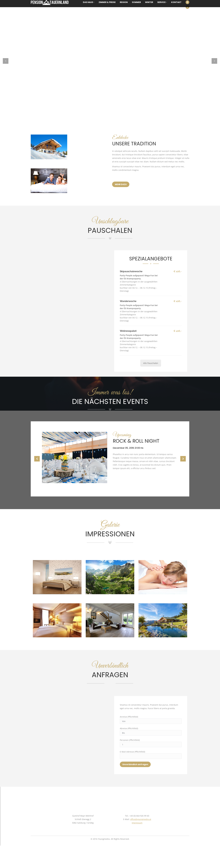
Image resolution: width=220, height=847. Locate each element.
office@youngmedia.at (140, 819)
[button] (37, 458)
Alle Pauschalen (150, 363)
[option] (110, 457)
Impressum (137, 822)
